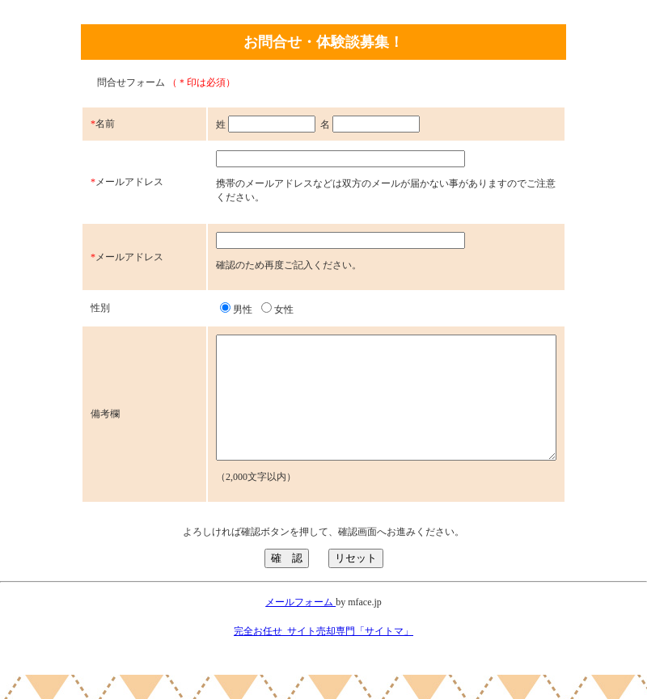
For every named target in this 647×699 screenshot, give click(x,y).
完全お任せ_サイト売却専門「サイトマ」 (323, 655)
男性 (202, 309)
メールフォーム (300, 626)
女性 (243, 309)
